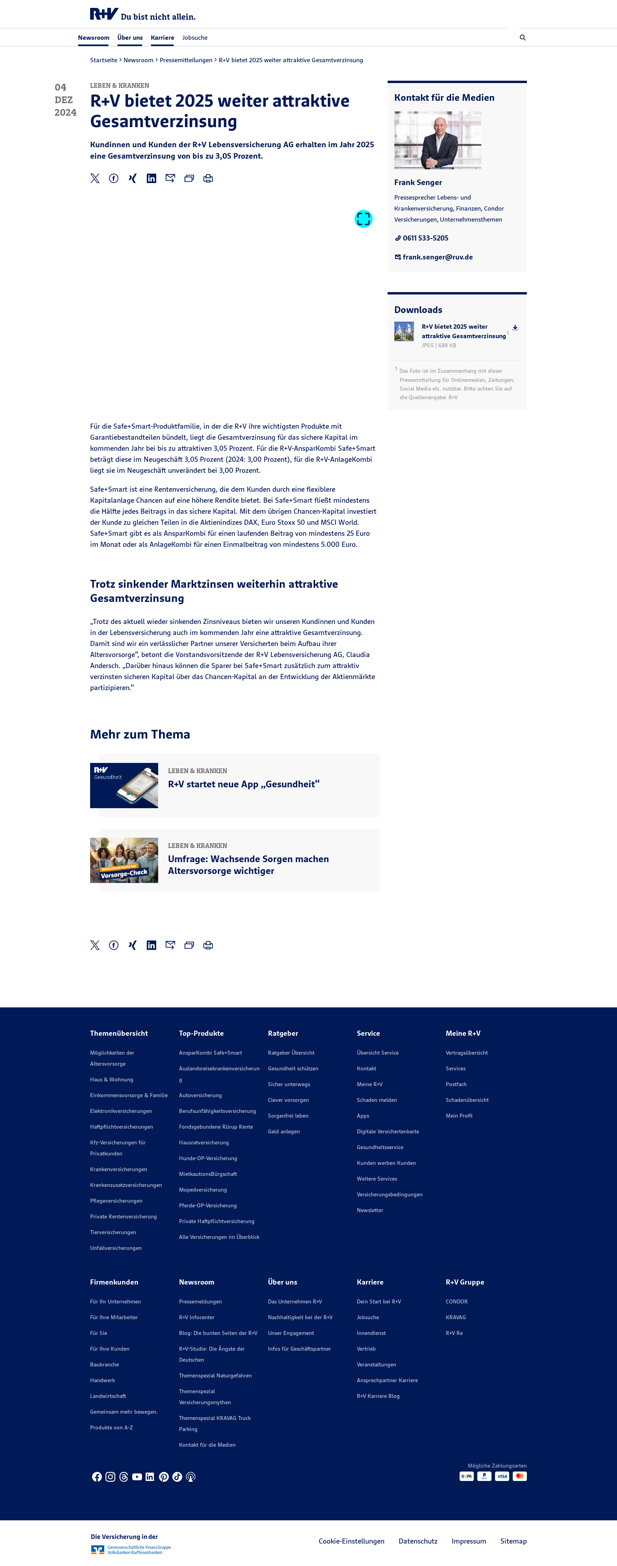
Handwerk (102, 1380)
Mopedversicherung (203, 1189)
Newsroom (138, 60)
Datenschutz (418, 1541)
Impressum (469, 1541)
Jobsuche (207, 37)
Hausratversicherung (204, 1142)
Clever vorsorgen (288, 1099)
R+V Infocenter (196, 1317)
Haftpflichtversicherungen (121, 1126)
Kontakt (366, 1068)
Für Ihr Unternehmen (115, 1301)
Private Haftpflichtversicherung (217, 1221)
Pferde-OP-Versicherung (208, 1205)
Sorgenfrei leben (288, 1115)
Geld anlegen (284, 1131)
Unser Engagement (291, 1332)
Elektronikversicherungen (121, 1110)
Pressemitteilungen (186, 60)
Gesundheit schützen (293, 1068)
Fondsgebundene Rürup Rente (216, 1126)
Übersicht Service (378, 1052)
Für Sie (98, 1332)
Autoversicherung (200, 1095)
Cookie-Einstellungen (351, 1541)
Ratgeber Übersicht (291, 1052)
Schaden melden (377, 1099)
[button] (523, 37)
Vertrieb (366, 1348)
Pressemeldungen (200, 1301)
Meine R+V (369, 1084)
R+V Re (454, 1332)
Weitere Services (377, 1178)
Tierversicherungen (113, 1232)
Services (456, 1068)
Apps (363, 1115)
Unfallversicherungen (116, 1247)
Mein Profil (459, 1115)
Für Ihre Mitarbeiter (114, 1317)
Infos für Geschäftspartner (299, 1348)
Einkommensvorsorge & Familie (129, 1095)
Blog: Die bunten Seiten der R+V (218, 1332)
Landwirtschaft (108, 1395)
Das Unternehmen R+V (295, 1301)
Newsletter (370, 1210)
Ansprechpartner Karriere (387, 1380)
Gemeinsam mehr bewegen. (124, 1411)
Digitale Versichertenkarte (388, 1131)
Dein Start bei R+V (379, 1301)
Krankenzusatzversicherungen (126, 1184)
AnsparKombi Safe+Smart (210, 1052)
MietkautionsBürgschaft (208, 1173)
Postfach (456, 1084)
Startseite (103, 60)
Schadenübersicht (467, 1099)
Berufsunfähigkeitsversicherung (217, 1110)
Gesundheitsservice (380, 1147)
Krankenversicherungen (118, 1169)
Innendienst (371, 1332)
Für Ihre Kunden (109, 1348)
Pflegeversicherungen (116, 1200)
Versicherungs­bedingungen (390, 1194)
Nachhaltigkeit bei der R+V (300, 1317)
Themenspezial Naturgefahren (215, 1375)
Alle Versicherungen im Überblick (219, 1236)
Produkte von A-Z (111, 1427)
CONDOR (457, 1301)
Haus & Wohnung (111, 1079)
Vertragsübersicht (467, 1052)
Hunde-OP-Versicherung (208, 1158)
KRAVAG (456, 1317)
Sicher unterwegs (289, 1084)
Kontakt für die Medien (207, 1444)
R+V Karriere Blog (378, 1395)
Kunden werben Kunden (386, 1162)
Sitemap (514, 1541)
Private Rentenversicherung (123, 1216)
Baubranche (104, 1364)
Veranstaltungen (376, 1364)
